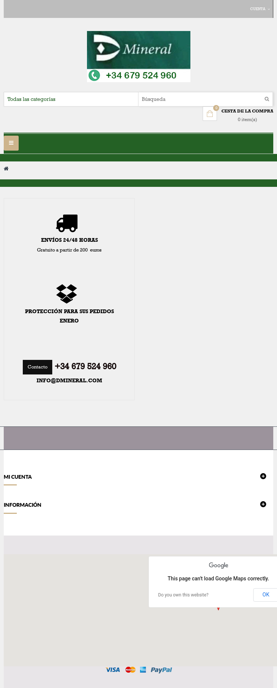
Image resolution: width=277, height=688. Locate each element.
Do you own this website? (183, 595)
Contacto (37, 367)
